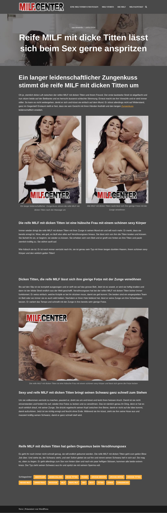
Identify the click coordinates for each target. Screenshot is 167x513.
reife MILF (73, 483)
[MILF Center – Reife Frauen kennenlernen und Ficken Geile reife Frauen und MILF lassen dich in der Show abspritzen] (41, 6)
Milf (63, 483)
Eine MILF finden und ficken (84, 7)
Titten (101, 483)
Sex (84, 483)
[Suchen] (146, 7)
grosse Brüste (99, 477)
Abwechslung (55, 477)
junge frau (39, 483)
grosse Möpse (117, 477)
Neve (21, 509)
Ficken (85, 477)
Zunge (111, 483)
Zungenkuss (128, 106)
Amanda (79, 27)
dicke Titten (72, 477)
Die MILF (121, 7)
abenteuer (40, 477)
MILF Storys (108, 7)
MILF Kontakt (136, 7)
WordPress (43, 509)
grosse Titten (134, 477)
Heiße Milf (25, 483)
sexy (92, 483)
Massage (53, 483)
